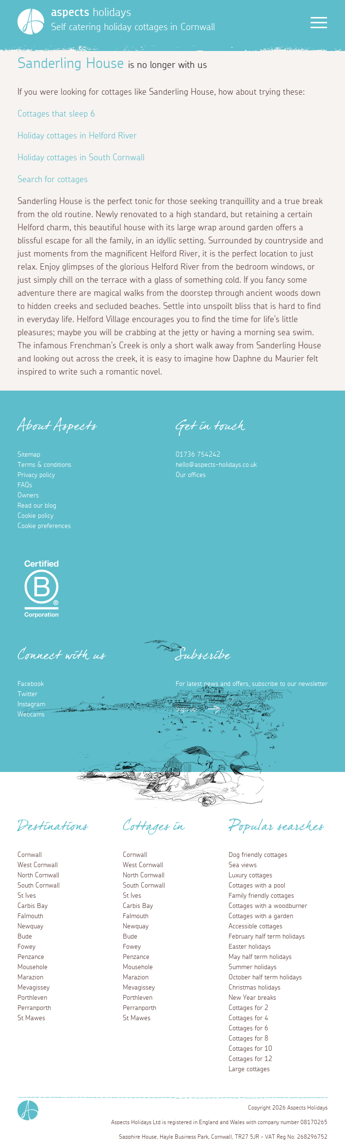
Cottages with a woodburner (268, 906)
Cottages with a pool (257, 885)
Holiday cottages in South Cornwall (81, 158)
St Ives (26, 895)
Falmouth (30, 916)
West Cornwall (37, 865)
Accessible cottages (255, 926)
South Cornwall (38, 885)
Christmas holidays (254, 987)
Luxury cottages (250, 875)
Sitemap (28, 454)
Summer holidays (253, 967)
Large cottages (249, 1069)
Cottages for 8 (248, 1038)
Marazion (30, 977)
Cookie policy (35, 516)
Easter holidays (250, 946)
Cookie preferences (44, 526)
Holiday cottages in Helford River (77, 136)
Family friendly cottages (261, 895)
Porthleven (32, 997)
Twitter (27, 694)
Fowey (26, 946)
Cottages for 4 (248, 1018)
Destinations (52, 829)
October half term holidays (265, 977)
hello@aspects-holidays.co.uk (216, 465)
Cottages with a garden (261, 916)
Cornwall (29, 855)
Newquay (30, 926)
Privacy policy (36, 475)
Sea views (243, 865)
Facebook (30, 684)
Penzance (30, 957)
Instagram (31, 704)
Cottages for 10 (250, 1048)
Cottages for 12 (250, 1059)
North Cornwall (38, 875)
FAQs (24, 485)
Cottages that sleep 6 (56, 114)
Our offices (191, 475)
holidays (91, 12)
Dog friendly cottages (258, 855)
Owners (28, 495)
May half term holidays (260, 957)
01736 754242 (198, 454)
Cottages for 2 (248, 1008)
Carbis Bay (32, 906)
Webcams (31, 714)
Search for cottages (52, 179)
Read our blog (36, 505)
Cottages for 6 (248, 1028)
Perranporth (34, 1008)
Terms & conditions (44, 465)
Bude (24, 936)
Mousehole (32, 967)
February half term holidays (267, 936)
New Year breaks (252, 997)
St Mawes (31, 1018)
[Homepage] (30, 21)
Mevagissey (33, 987)
